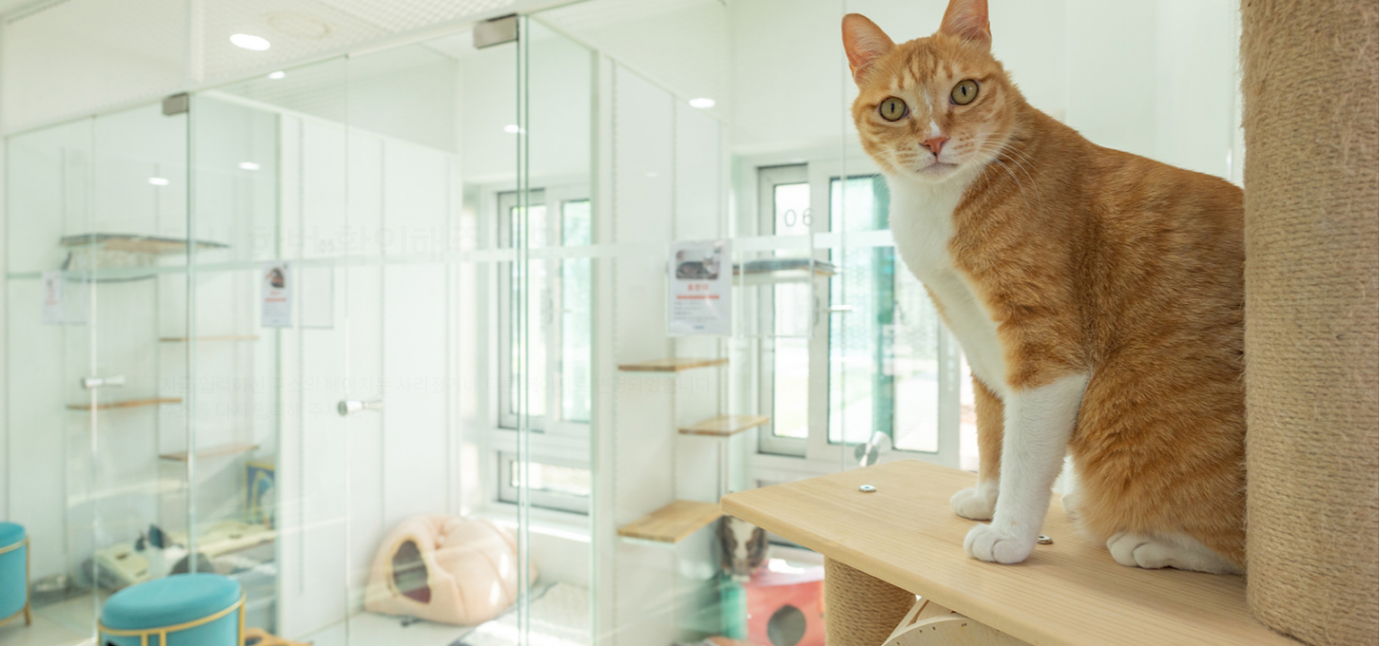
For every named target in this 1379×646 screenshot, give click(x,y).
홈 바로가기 (214, 454)
